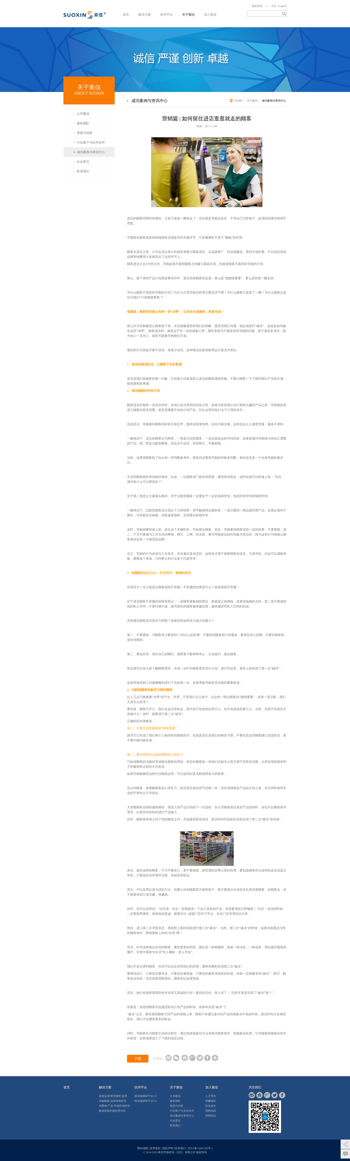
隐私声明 (167, 1148)
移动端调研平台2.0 (145, 1101)
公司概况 (83, 113)
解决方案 (144, 14)
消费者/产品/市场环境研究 (114, 1105)
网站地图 (142, 1148)
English (282, 6)
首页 (126, 14)
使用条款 (155, 1148)
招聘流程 (210, 1110)
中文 (274, 6)
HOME (239, 100)
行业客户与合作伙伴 (91, 142)
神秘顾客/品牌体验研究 (112, 1101)
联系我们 (83, 171)
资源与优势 (84, 133)
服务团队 (83, 123)
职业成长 (210, 1105)
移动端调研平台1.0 (145, 1096)
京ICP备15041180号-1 (200, 1148)
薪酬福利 (210, 1101)
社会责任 (83, 161)
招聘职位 (210, 1115)
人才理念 (210, 1096)
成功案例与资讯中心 (91, 152)
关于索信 (188, 14)
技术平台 (166, 14)
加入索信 (210, 14)
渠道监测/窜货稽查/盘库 (113, 1096)
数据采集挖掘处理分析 (112, 1110)
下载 (137, 1059)
